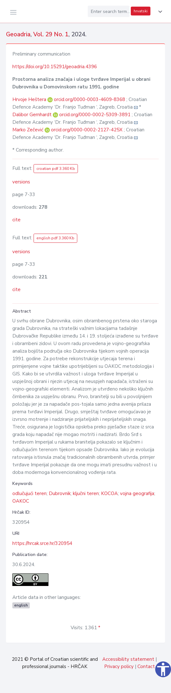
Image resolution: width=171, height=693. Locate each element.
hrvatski (141, 11)
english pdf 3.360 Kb (55, 238)
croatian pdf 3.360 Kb (55, 168)
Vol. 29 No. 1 (50, 34)
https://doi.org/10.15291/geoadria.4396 (54, 66)
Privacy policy (119, 666)
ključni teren (86, 493)
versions (21, 182)
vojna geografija (137, 493)
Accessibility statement (128, 659)
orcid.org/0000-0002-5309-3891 (94, 114)
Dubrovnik (60, 493)
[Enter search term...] (108, 11)
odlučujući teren (29, 493)
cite (16, 220)
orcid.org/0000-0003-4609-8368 (89, 99)
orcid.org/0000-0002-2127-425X (87, 130)
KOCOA (109, 493)
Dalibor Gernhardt (32, 114)
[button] (159, 11)
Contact (146, 666)
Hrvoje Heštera (30, 99)
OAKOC (20, 501)
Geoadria (18, 34)
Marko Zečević (28, 130)
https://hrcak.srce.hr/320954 (42, 543)
